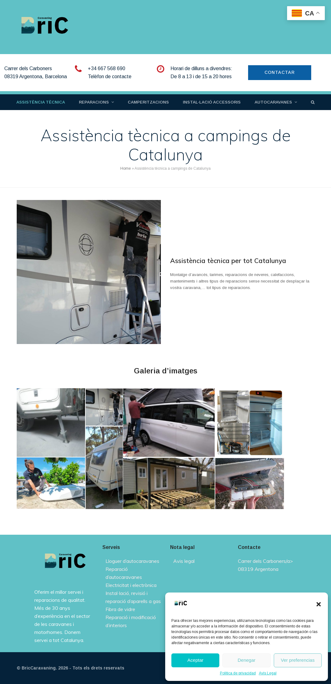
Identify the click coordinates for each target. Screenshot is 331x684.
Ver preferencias (298, 660)
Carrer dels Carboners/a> (265, 561)
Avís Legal (268, 673)
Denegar (247, 660)
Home (125, 168)
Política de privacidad (238, 673)
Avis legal (184, 561)
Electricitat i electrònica (131, 585)
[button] (319, 604)
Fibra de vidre (120, 609)
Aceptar (195, 660)
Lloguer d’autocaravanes (132, 561)
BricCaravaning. (39, 667)
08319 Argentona (258, 569)
